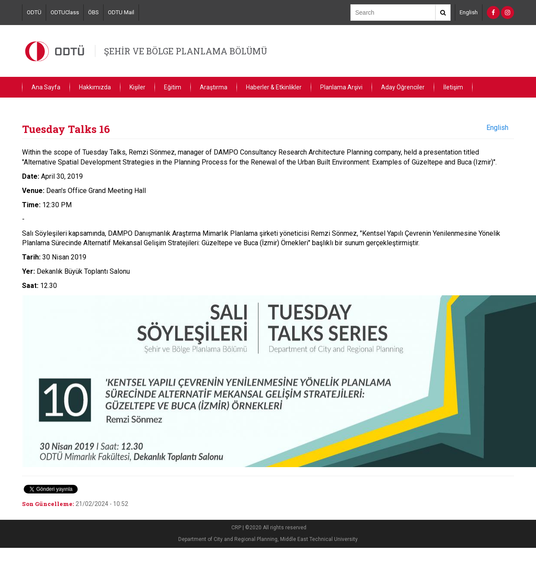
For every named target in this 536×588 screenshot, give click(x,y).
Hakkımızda (95, 87)
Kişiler (137, 87)
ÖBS (93, 12)
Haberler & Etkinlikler (274, 87)
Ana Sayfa (46, 87)
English (469, 12)
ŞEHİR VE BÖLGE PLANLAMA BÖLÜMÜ (185, 51)
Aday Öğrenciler (403, 87)
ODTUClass (64, 12)
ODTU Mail (121, 12)
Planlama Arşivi (341, 87)
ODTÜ (34, 12)
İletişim (453, 87)
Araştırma (213, 87)
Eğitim (172, 87)
